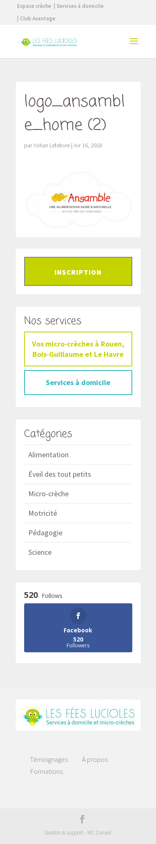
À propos (95, 759)
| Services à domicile (79, 6)
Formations (46, 771)
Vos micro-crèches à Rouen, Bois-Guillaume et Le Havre (78, 349)
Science (40, 552)
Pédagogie (45, 532)
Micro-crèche (48, 493)
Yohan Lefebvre (51, 145)
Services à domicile (78, 382)
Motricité (42, 513)
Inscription (78, 272)
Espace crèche (34, 6)
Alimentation (48, 454)
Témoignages (49, 759)
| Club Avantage (36, 18)
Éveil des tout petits (59, 474)
